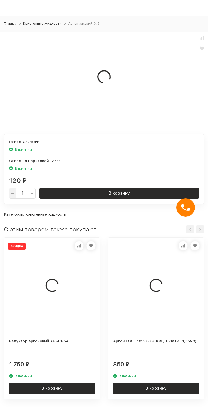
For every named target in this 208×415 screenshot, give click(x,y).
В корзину (119, 193)
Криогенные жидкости (42, 24)
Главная (10, 24)
